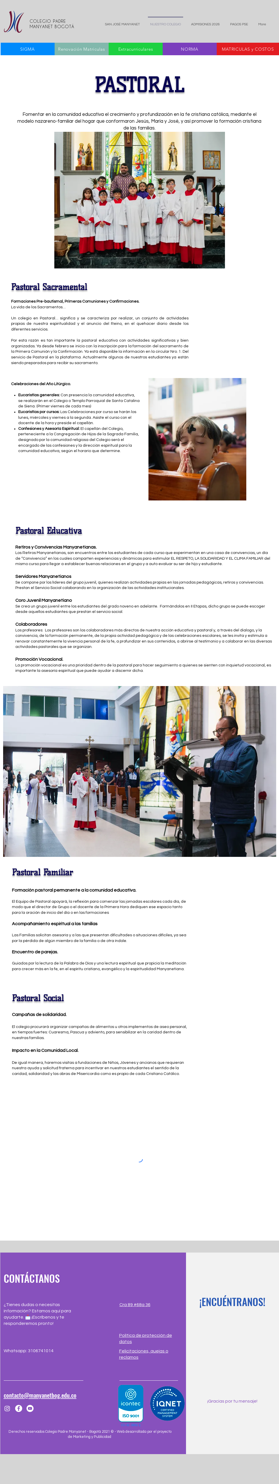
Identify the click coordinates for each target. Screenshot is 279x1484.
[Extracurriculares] (136, 49)
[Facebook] (18, 1408)
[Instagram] (7, 1408)
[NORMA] (190, 49)
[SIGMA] (28, 49)
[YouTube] (30, 1408)
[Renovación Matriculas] (82, 49)
